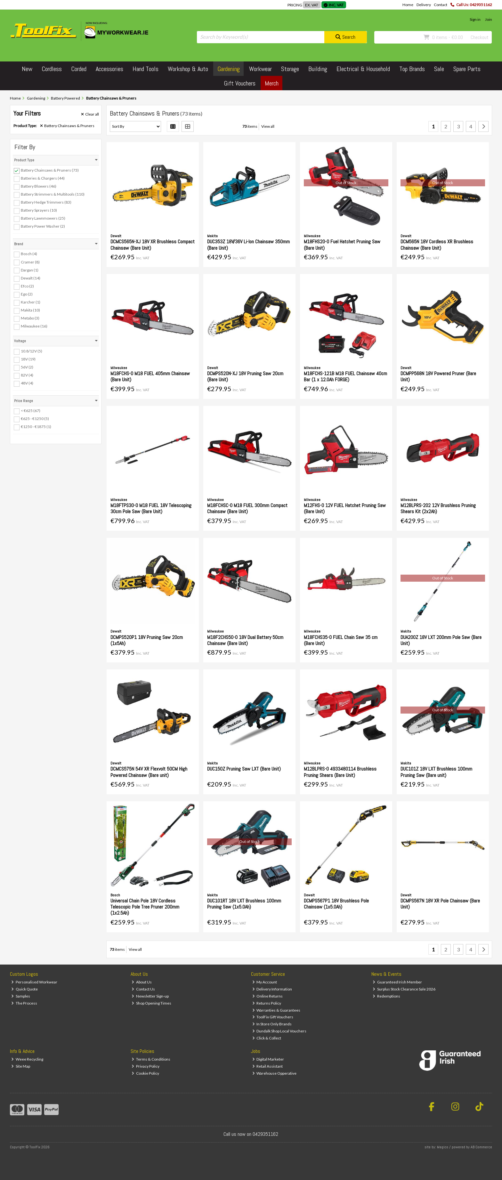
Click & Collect (266, 1038)
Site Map (20, 1066)
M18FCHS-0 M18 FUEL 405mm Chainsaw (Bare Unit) (150, 376)
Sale (439, 69)
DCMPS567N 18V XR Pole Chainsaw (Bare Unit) (440, 903)
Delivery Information (272, 989)
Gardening (228, 69)
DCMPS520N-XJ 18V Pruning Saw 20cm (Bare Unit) (245, 376)
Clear (90, 114)
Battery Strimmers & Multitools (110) (53, 194)
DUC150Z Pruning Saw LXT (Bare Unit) (244, 768)
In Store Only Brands (272, 1024)
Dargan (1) (29, 269)
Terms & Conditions (151, 1059)
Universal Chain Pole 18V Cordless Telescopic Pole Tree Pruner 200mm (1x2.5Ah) (144, 906)
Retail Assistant (267, 1066)
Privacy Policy (145, 1066)
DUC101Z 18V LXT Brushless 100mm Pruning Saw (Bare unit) (436, 771)
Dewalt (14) (30, 278)
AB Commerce (481, 1147)
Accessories (109, 69)
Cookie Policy (145, 1073)
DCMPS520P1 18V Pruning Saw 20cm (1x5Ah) (146, 640)
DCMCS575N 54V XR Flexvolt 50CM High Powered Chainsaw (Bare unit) (148, 771)
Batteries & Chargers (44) (43, 178)
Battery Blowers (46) (38, 186)
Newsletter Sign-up (150, 996)
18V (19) (28, 359)
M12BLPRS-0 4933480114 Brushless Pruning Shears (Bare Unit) (340, 771)
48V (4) (27, 383)
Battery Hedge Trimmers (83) (46, 202)
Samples (20, 996)
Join (488, 19)
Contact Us (143, 989)
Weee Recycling (27, 1059)
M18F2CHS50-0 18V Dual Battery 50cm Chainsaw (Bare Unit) (245, 640)
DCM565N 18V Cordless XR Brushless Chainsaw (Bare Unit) (437, 244)
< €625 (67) (30, 410)
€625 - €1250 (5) (35, 418)
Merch (272, 83)
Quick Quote (24, 989)
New (27, 69)
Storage (290, 69)
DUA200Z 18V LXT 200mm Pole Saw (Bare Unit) (441, 640)
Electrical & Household (363, 69)
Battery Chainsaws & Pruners (67, 126)
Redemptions (386, 996)
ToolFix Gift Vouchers (273, 1016)
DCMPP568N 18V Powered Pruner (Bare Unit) (438, 376)
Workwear (260, 69)
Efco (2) (27, 286)
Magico (442, 1147)
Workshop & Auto (188, 69)
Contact (440, 4)
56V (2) (27, 367)
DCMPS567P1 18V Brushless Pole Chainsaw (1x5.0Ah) (336, 903)
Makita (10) (30, 310)
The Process (24, 1003)
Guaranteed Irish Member (397, 982)
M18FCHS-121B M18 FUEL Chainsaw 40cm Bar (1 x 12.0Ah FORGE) (345, 376)
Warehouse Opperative (274, 1073)
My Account (264, 982)
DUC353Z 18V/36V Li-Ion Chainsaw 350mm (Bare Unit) (248, 244)
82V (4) (27, 375)
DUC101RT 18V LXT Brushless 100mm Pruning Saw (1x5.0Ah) (244, 903)
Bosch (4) (29, 253)
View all (267, 126)
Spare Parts (467, 69)
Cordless (52, 69)
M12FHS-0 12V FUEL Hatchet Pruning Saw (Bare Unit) (345, 508)
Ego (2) (27, 294)
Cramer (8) (30, 261)
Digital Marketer (268, 1059)
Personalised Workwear (34, 982)
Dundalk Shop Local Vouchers (279, 1031)
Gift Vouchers (239, 83)
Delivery (424, 4)
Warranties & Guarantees (276, 1010)
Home (407, 4)
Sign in (475, 19)
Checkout (480, 37)
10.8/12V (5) (31, 351)
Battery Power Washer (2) (43, 226)
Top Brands (412, 69)
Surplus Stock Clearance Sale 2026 (404, 989)
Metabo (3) (30, 318)
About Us (142, 982)
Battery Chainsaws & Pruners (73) (50, 170)
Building (317, 69)
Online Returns (267, 996)
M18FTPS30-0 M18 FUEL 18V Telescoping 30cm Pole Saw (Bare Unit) (150, 508)
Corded (78, 69)
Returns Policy (266, 1003)
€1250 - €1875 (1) (36, 426)
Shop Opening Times (151, 1003)
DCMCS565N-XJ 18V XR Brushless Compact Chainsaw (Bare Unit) (152, 244)
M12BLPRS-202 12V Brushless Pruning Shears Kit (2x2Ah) (438, 508)
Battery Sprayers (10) (39, 210)
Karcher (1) (30, 302)
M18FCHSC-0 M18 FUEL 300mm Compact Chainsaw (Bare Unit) (247, 508)
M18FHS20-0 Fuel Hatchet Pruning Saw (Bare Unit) (342, 244)
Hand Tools (145, 69)
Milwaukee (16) (34, 326)
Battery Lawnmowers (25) (43, 218)
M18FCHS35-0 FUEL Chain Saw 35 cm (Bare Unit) (340, 640)
